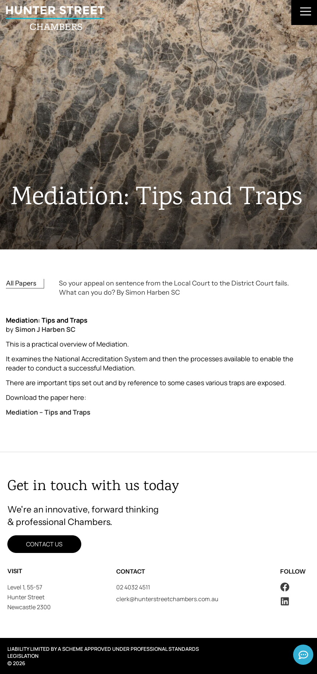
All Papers (21, 283)
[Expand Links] (303, 655)
